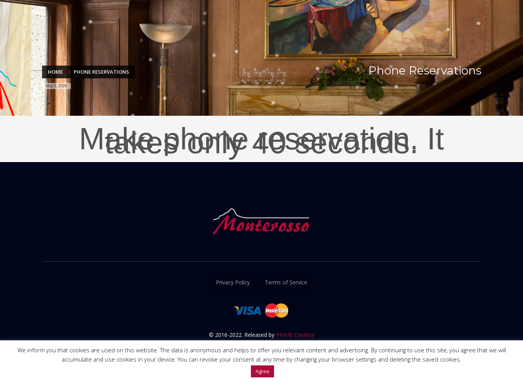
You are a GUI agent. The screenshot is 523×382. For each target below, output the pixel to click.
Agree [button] (262, 371)
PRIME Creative (295, 334)
